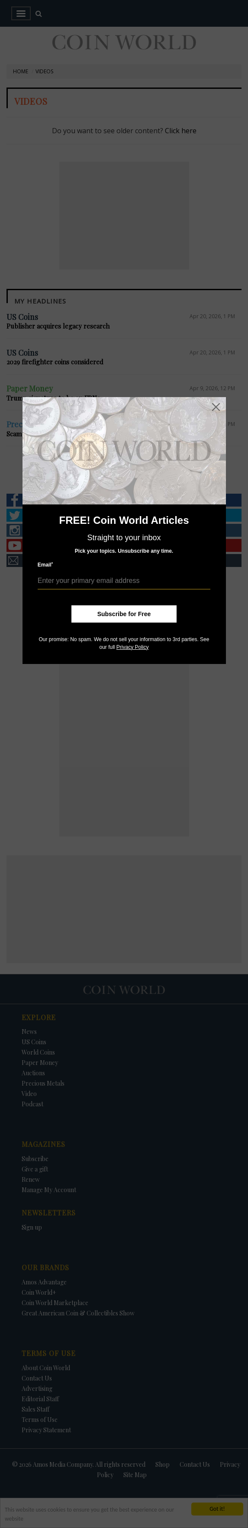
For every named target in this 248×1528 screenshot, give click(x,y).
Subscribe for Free (124, 614)
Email (45, 564)
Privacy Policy (132, 647)
